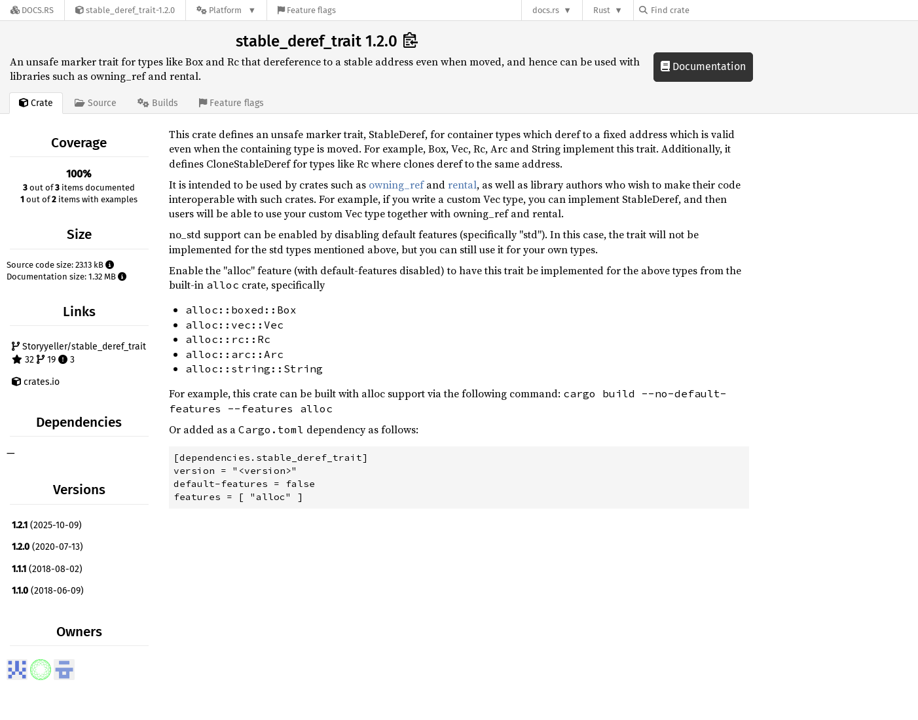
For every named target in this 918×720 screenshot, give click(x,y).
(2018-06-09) (48, 590)
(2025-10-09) (47, 525)
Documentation (703, 66)
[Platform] (226, 10)
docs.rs (545, 10)
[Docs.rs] (32, 10)
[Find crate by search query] (705, 10)
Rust (601, 10)
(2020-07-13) (47, 546)
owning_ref (396, 184)
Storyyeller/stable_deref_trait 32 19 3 (79, 353)
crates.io (36, 381)
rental (462, 184)
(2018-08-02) (47, 569)
